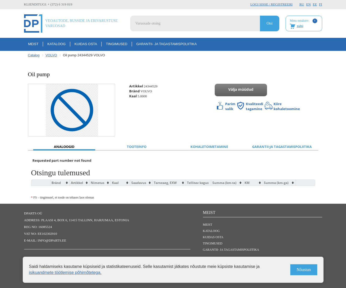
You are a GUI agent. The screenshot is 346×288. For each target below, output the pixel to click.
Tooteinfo (136, 146)
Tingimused (116, 44)
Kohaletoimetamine (209, 146)
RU (301, 4)
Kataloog (56, 44)
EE (315, 4)
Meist (33, 44)
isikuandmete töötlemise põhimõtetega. (65, 272)
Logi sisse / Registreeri (271, 4)
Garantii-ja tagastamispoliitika (282, 146)
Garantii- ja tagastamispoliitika (166, 44)
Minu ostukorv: (303, 24)
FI (320, 4)
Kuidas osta (86, 44)
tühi (300, 26)
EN (308, 4)
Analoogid (64, 146)
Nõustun (304, 269)
